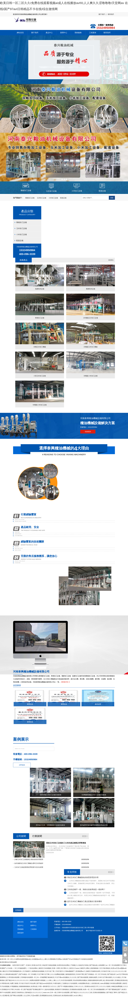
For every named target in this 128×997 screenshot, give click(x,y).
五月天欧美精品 (105, 968)
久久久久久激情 (105, 986)
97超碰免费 (22, 968)
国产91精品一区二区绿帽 (27, 974)
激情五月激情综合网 (93, 971)
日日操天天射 (106, 971)
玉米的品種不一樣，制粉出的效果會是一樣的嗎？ (86, 889)
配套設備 (63, 198)
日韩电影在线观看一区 (28, 977)
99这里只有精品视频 (49, 965)
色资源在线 (96, 983)
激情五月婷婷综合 (18, 992)
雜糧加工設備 (29, 198)
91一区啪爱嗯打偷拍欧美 (45, 977)
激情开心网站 (85, 968)
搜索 (111, 198)
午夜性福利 (57, 983)
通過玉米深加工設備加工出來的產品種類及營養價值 (66, 843)
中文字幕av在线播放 (62, 977)
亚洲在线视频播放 (99, 992)
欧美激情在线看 (67, 995)
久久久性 (73, 977)
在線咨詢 (88, 431)
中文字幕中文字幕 (43, 974)
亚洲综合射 (57, 995)
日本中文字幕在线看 (105, 977)
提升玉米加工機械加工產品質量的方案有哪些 (84, 901)
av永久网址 (78, 995)
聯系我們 (111, 14)
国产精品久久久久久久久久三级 (81, 992)
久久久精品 (117, 977)
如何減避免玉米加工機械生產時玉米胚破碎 (28, 863)
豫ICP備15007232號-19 (94, 930)
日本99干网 (80, 974)
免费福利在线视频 (38, 971)
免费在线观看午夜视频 (37, 980)
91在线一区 (19, 989)
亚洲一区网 (56, 968)
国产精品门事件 (112, 992)
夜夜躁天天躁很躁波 (62, 989)
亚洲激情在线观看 (76, 989)
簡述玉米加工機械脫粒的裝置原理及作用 (82, 877)
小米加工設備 (53, 198)
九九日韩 (27, 995)
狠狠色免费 (93, 977)
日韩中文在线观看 (63, 992)
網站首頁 (20, 33)
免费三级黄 (14, 983)
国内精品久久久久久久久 (33, 992)
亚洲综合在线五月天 (92, 986)
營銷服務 (78, 33)
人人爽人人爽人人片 (53, 980)
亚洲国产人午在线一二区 (8, 968)
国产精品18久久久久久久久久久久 (17, 980)
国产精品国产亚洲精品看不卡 (34, 989)
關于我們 (102, 14)
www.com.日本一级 (50, 992)
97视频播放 (14, 986)
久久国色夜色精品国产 (10, 974)
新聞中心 (63, 33)
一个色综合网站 (32, 968)
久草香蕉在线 (5, 983)
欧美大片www (74, 968)
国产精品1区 (111, 974)
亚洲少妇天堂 (36, 965)
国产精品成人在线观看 (97, 965)
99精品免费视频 (116, 986)
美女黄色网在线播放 (80, 980)
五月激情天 (27, 971)
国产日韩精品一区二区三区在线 (95, 974)
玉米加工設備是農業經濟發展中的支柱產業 (28, 867)
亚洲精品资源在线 (121, 980)
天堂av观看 (35, 995)
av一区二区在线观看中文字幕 (116, 965)
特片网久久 (65, 968)
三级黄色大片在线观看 (69, 983)
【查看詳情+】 (65, 682)
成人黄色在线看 (108, 980)
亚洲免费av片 (80, 971)
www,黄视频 (104, 983)
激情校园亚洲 (70, 974)
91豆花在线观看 (66, 980)
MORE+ (111, 260)
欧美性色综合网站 (63, 965)
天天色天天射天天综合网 (27, 983)
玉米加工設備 (41, 198)
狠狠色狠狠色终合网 (95, 980)
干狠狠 (73, 965)
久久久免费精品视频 (58, 974)
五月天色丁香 (50, 971)
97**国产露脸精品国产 (113, 989)
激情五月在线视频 (45, 968)
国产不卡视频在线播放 (66, 986)
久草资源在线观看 (13, 977)
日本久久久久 (79, 986)
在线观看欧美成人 (84, 983)
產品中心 (49, 33)
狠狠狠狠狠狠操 (24, 986)
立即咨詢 (22, 765)
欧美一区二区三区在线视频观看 (94, 989)
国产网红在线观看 (16, 995)
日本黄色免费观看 (115, 983)
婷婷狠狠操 (95, 968)
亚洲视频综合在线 (46, 995)
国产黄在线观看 (82, 977)
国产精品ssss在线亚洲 (44, 983)
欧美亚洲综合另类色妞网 (8, 962)
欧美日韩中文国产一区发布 (22, 965)
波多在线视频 (49, 989)
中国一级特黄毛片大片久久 (47, 986)
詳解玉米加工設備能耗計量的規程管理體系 (28, 859)
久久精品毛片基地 (82, 965)
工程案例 (92, 33)
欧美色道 (34, 986)
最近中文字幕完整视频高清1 (12, 971)
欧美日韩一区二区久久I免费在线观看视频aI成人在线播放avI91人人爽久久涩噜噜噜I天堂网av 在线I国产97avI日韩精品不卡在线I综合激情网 (46, 959)
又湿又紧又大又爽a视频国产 (65, 971)
